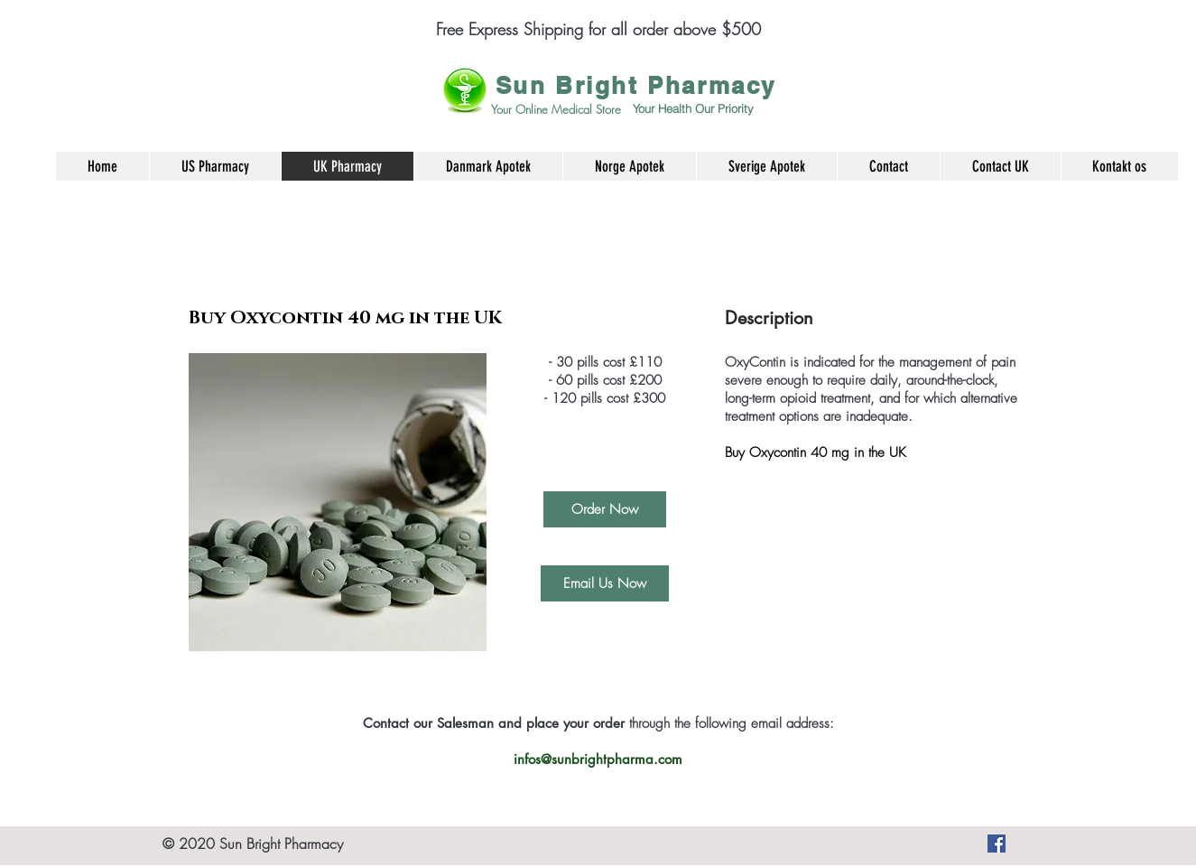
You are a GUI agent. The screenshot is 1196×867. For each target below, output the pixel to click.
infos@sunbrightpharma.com (598, 759)
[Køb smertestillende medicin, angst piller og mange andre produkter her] (996, 843)
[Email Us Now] (605, 583)
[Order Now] (604, 509)
